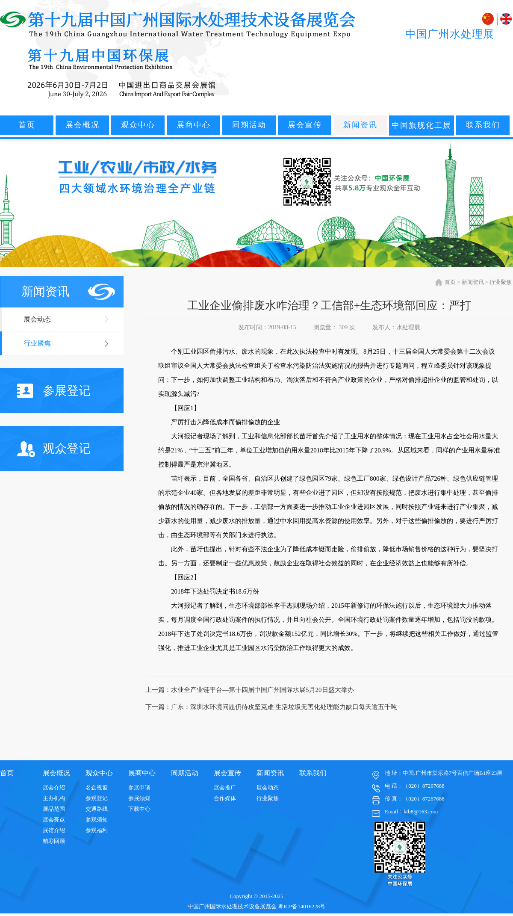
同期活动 (249, 125)
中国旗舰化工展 (421, 125)
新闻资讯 (360, 125)
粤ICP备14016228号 (301, 906)
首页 (26, 125)
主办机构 (54, 798)
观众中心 (138, 125)
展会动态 (37, 319)
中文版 (489, 19)
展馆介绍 (54, 830)
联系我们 (483, 125)
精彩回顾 (54, 841)
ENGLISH (506, 19)
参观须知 (97, 819)
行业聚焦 (37, 343)
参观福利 (97, 830)
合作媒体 (225, 798)
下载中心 (139, 809)
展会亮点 (54, 819)
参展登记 (54, 391)
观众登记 (54, 449)
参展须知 (139, 798)
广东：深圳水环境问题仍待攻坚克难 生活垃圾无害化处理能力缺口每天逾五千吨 (284, 706)
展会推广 (225, 787)
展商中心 (194, 125)
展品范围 (54, 809)
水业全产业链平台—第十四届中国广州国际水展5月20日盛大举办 (262, 689)
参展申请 (139, 787)
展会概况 (82, 125)
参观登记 (97, 798)
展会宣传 (305, 125)
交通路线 (97, 809)
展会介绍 (54, 787)
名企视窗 (97, 787)
